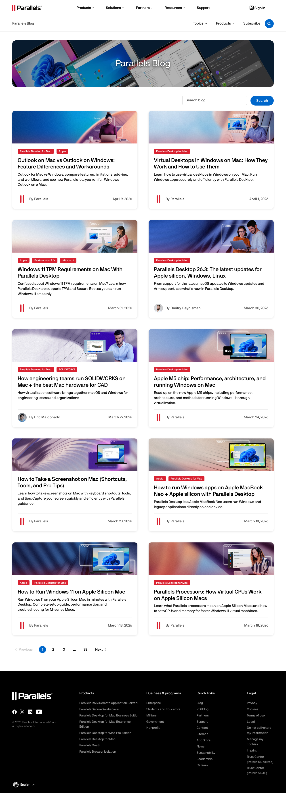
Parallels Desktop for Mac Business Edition (109, 715)
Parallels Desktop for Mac (97, 739)
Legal (251, 721)
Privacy (252, 703)
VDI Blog (202, 709)
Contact (202, 727)
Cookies (252, 709)
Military (151, 715)
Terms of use (256, 715)
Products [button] (223, 23)
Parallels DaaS (89, 745)
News (200, 746)
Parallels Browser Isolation (97, 751)
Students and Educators (163, 709)
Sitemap (202, 734)
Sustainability (206, 752)
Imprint (252, 750)
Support (202, 721)
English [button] (21, 784)
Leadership (204, 759)
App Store (203, 740)
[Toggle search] (269, 23)
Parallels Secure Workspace (99, 709)
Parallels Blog (23, 23)
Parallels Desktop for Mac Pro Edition (105, 733)
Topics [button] (198, 23)
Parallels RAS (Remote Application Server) (108, 703)
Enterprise (153, 703)
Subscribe (251, 23)
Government (155, 721)
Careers (202, 765)
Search (262, 100)
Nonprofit (153, 727)
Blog (200, 703)
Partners (203, 715)
